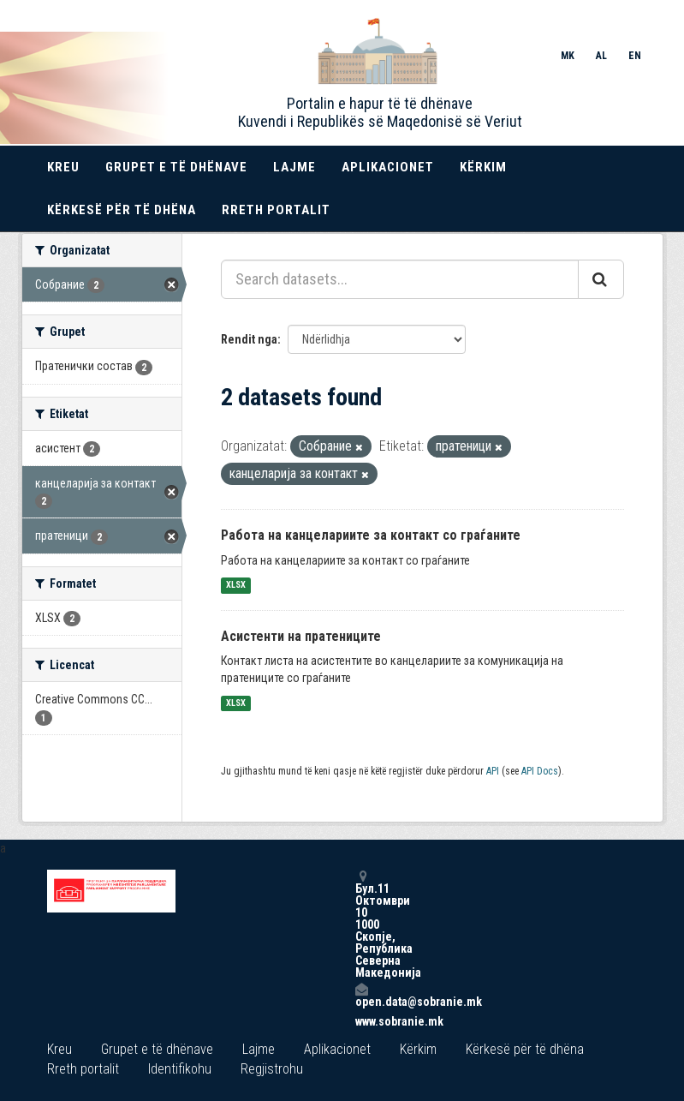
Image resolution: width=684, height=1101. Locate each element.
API (492, 771)
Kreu (63, 167)
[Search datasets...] (400, 279)
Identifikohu (179, 1069)
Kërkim (483, 167)
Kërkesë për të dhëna (121, 210)
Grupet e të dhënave (176, 167)
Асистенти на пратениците (301, 636)
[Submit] (601, 279)
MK (567, 56)
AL (601, 56)
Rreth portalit (276, 210)
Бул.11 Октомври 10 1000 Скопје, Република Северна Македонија (361, 924)
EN (634, 56)
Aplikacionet (388, 167)
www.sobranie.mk (361, 1021)
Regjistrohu (272, 1069)
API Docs (539, 771)
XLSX (236, 585)
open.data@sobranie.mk (361, 995)
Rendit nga (249, 339)
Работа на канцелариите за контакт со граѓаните (370, 535)
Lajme (294, 167)
